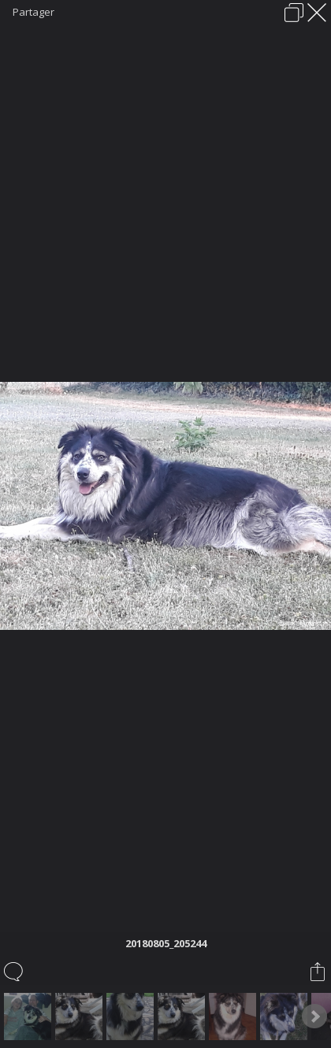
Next (314, 1016)
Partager (33, 12)
